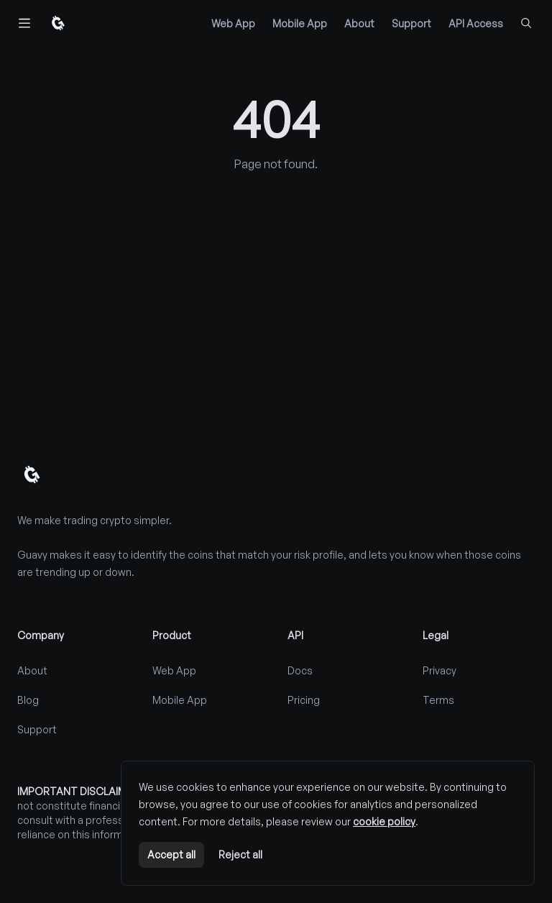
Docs (300, 670)
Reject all (240, 854)
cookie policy (384, 821)
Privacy (439, 670)
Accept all (171, 854)
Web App (233, 23)
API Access (475, 23)
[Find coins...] (526, 23)
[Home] (58, 23)
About (359, 23)
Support (411, 23)
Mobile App (299, 23)
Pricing (304, 700)
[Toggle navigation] (24, 23)
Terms (438, 700)
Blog (28, 700)
